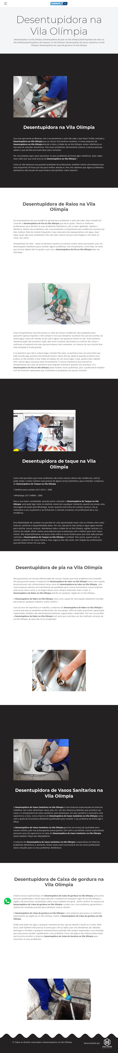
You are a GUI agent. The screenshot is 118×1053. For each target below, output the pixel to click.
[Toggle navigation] (5, 3)
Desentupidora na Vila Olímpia (57, 1042)
